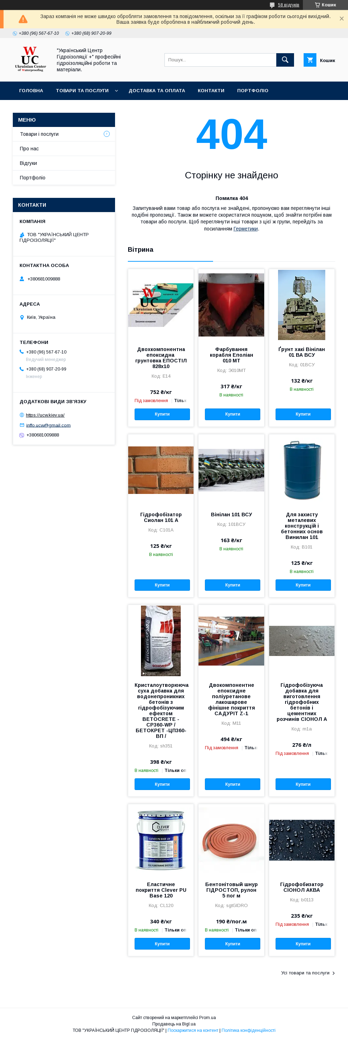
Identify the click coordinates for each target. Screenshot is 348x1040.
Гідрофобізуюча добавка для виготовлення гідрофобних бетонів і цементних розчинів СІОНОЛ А (302, 702)
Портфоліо (252, 90)
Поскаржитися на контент (193, 1030)
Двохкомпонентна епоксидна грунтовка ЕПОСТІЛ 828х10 (161, 357)
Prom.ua (207, 1017)
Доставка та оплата (157, 90)
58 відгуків (288, 4)
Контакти (211, 90)
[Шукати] (285, 60)
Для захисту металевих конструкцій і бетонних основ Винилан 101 (302, 526)
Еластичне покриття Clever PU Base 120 (161, 890)
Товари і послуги (39, 134)
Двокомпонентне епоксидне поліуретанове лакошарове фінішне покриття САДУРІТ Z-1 (231, 699)
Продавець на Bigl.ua (174, 1024)
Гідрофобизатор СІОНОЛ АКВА (301, 887)
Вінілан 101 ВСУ (231, 514)
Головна (31, 90)
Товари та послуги (82, 90)
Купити (162, 414)
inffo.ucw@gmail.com (48, 425)
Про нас (29, 148)
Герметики (246, 229)
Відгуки (28, 163)
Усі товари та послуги (305, 972)
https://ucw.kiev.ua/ (45, 415)
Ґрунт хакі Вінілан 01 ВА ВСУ (301, 352)
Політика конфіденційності (249, 1030)
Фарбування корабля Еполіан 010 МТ (231, 354)
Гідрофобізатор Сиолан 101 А (161, 517)
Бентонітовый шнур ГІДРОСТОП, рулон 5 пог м (231, 890)
